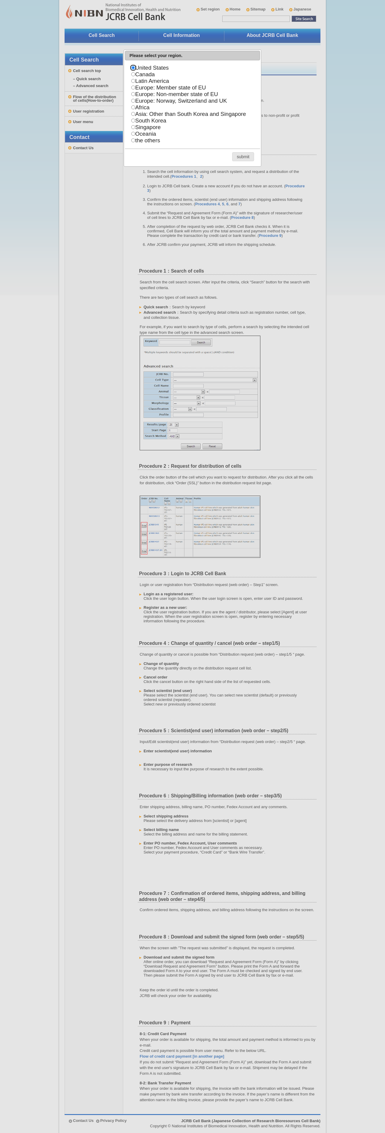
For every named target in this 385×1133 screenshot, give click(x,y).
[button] (243, 156)
